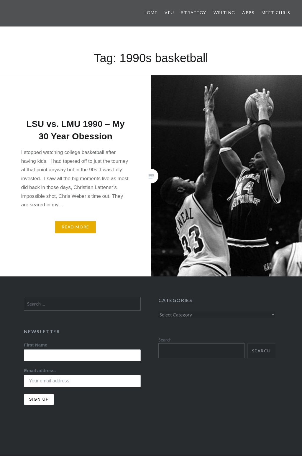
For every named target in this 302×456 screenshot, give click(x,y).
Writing (224, 12)
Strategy (193, 12)
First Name (35, 344)
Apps (248, 12)
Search (165, 339)
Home (151, 12)
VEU (169, 12)
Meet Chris (276, 12)
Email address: (40, 370)
